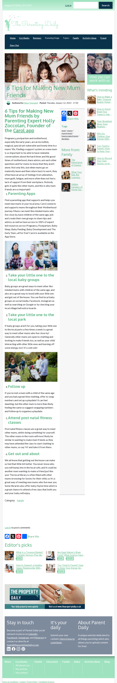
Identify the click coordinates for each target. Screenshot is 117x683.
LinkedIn (32, 633)
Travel (103, 38)
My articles (21, 668)
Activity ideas (89, 38)
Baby (19, 558)
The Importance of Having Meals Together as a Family (76, 166)
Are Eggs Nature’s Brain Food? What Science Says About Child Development (70, 555)
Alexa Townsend (31, 103)
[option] (45, 596)
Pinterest (39, 637)
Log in (68, 5)
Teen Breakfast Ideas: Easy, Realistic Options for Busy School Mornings (104, 128)
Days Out (14, 45)
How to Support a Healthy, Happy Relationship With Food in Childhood (29, 568)
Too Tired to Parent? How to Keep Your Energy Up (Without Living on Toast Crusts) (70, 569)
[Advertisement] (45, 513)
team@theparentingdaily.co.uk (23, 644)
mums (70, 130)
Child (19, 571)
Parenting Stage (52, 38)
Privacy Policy (32, 682)
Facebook (12, 637)
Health (70, 558)
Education (52, 661)
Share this (70, 118)
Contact (22, 682)
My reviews (22, 672)
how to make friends (70, 136)
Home (13, 38)
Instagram (23, 637)
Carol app (23, 130)
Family (76, 38)
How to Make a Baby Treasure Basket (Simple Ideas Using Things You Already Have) (104, 103)
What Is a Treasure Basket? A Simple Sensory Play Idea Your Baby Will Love (29, 555)
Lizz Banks (24, 38)
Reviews (37, 38)
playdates (65, 139)
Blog (107, 661)
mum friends (67, 133)
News (8, 661)
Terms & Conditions (10, 682)
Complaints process (46, 682)
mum (64, 130)
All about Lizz (23, 665)
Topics (66, 38)
